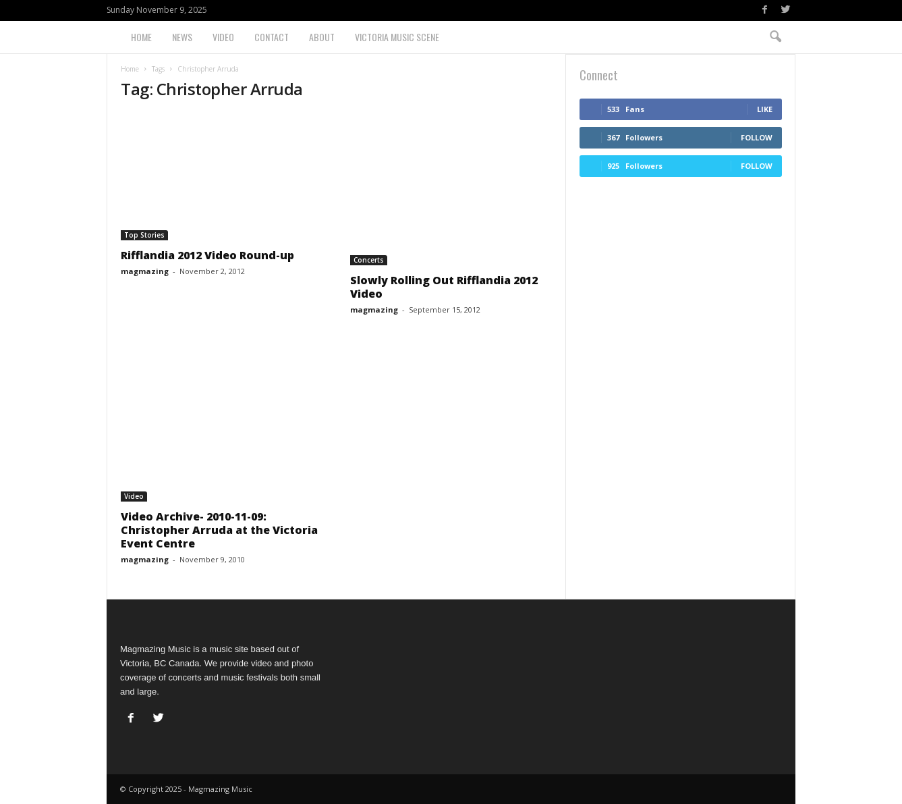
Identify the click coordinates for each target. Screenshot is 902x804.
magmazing (145, 271)
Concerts (369, 260)
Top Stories (144, 235)
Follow (756, 137)
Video (223, 37)
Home (141, 37)
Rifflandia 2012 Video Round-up (207, 255)
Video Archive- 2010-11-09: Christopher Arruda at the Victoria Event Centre (219, 530)
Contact (271, 37)
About (322, 37)
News (182, 37)
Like (764, 109)
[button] (775, 37)
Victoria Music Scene (397, 37)
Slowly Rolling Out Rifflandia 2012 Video (444, 287)
